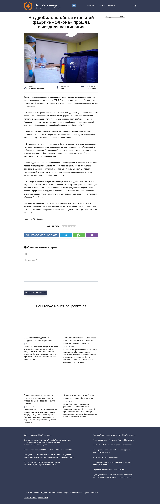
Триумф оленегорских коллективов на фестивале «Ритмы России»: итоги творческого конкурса (79, 340)
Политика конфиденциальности (36, 498)
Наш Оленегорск (47, 5)
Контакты (111, 5)
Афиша (102, 5)
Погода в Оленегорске (115, 17)
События (90, 5)
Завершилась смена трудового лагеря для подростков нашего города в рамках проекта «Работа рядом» (39, 399)
